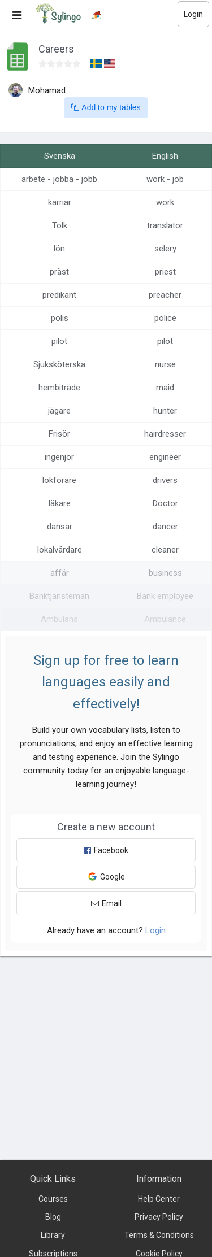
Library (53, 1234)
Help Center (159, 1198)
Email (106, 903)
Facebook (106, 850)
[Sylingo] (58, 14)
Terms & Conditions (159, 1234)
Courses (53, 1198)
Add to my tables (105, 107)
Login (193, 14)
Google (106, 876)
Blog (53, 1216)
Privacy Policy (159, 1216)
